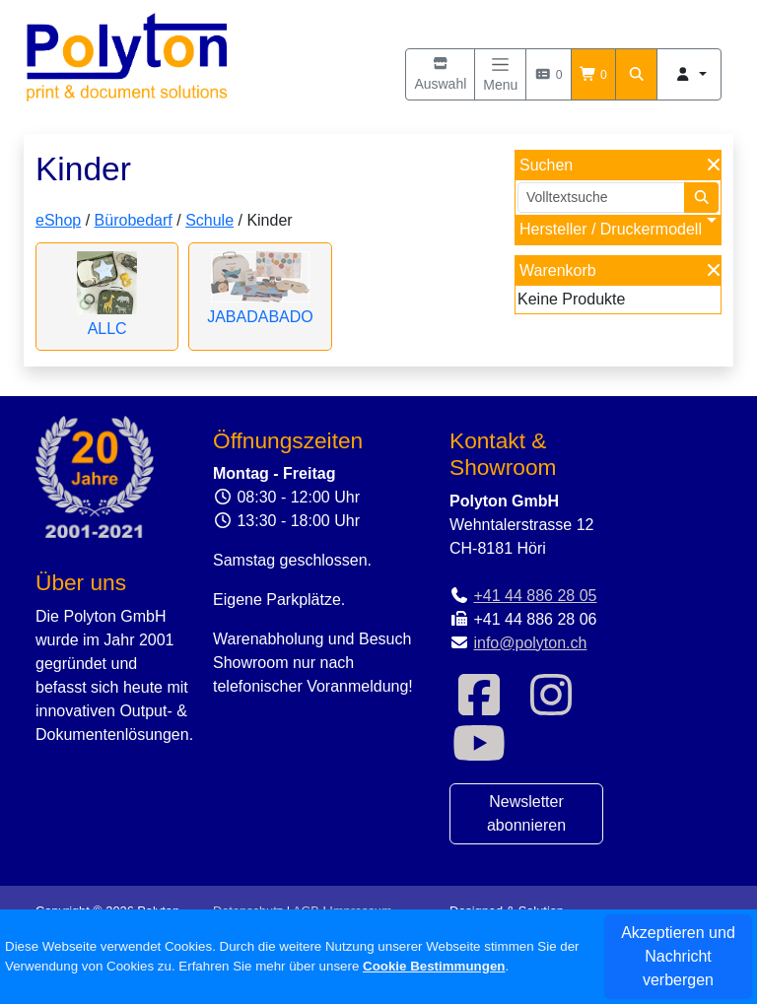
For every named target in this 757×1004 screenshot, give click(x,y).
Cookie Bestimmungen (434, 966)
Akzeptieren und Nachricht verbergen (678, 956)
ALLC (107, 328)
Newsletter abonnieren (526, 813)
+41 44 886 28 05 (534, 595)
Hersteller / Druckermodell (610, 229)
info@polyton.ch (529, 643)
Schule (209, 220)
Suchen (546, 165)
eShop (58, 220)
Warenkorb (557, 270)
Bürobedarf (133, 220)
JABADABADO (260, 316)
